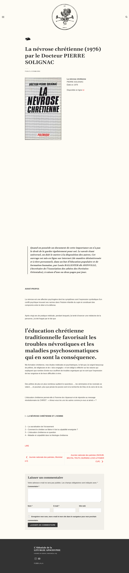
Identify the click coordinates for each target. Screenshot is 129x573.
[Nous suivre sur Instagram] (35, 559)
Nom (30, 506)
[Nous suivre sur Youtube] (39, 559)
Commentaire (33, 486)
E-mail (56, 506)
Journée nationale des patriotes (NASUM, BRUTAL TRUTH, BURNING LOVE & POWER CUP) (85, 458)
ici (83, 90)
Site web (82, 506)
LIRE (27, 446)
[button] (3, 17)
